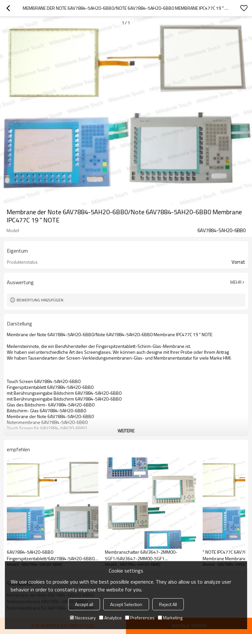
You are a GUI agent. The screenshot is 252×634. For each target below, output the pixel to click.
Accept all (84, 604)
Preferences (140, 617)
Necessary (83, 617)
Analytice (110, 617)
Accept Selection (126, 604)
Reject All (168, 604)
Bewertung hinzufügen (40, 300)
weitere (126, 430)
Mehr (236, 282)
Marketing (170, 617)
